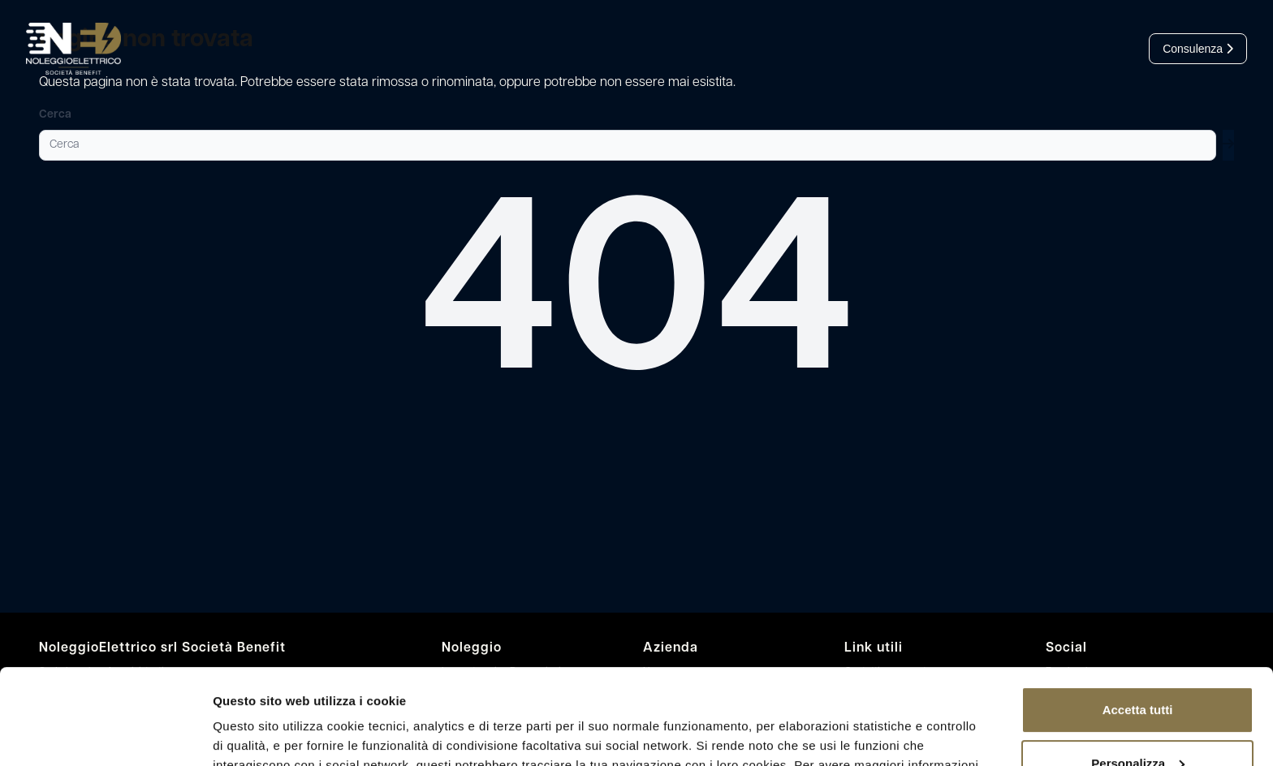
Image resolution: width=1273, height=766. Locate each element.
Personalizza (1138, 667)
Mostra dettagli (256, 734)
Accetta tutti (1138, 615)
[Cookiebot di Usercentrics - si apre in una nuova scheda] (105, 734)
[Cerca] (627, 145)
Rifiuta (1138, 721)
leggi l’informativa (541, 689)
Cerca (55, 115)
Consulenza (1198, 48)
